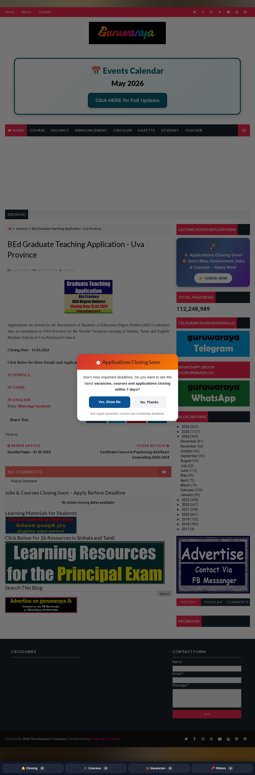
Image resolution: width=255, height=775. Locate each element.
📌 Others (222, 768)
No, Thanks (149, 402)
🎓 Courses (96, 768)
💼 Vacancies (159, 768)
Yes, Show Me (109, 402)
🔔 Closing (33, 768)
